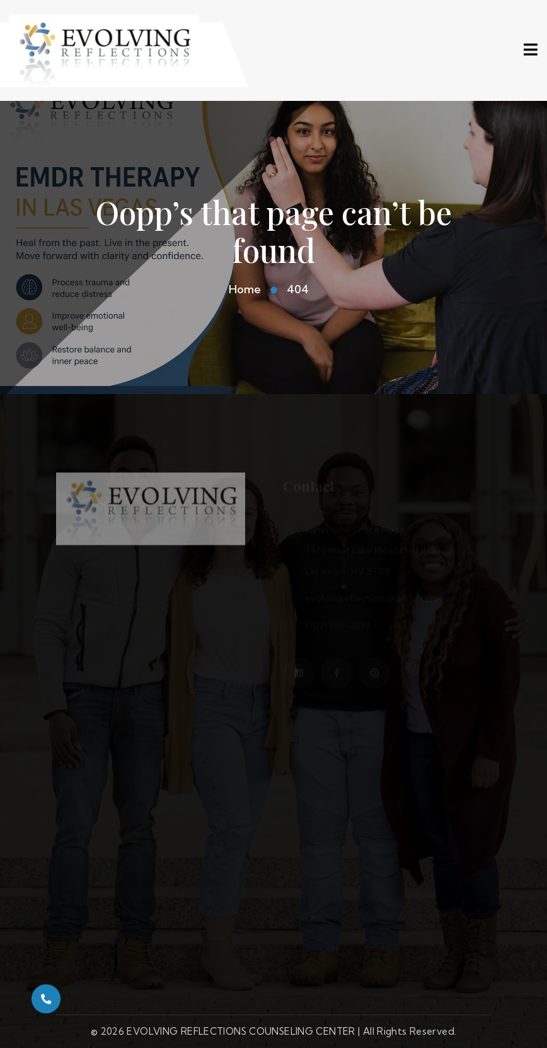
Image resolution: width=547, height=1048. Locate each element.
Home (245, 289)
